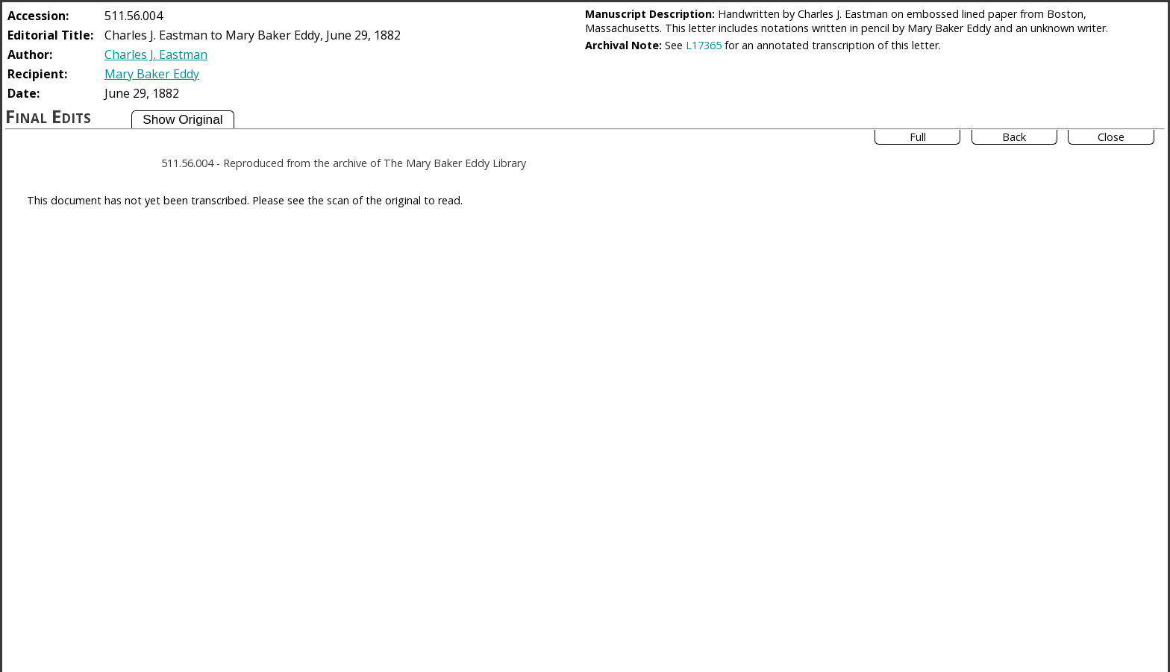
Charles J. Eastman (155, 54)
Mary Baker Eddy (151, 74)
